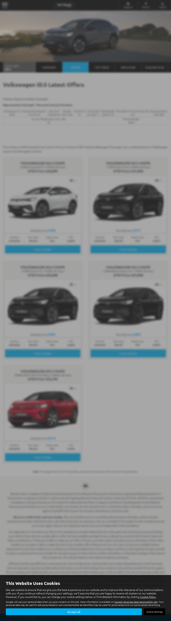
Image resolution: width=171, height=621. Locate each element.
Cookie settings (154, 611)
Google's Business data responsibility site (136, 601)
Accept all (74, 611)
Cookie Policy (148, 596)
